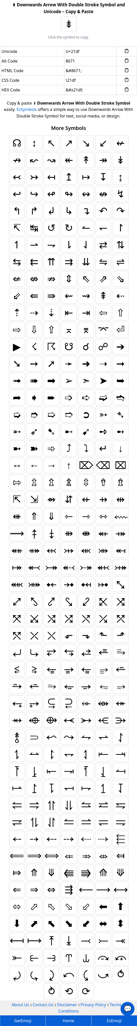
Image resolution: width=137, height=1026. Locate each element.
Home (68, 1020)
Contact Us (43, 1005)
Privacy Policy (93, 1005)
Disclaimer (67, 1005)
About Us (20, 1005)
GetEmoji (22, 1020)
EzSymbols (26, 109)
